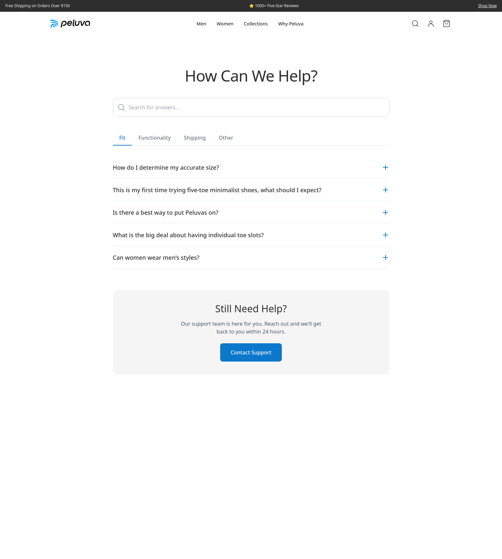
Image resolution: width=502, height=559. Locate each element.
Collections (256, 24)
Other (226, 137)
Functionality (154, 137)
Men (201, 24)
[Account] (431, 23)
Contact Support (251, 352)
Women (225, 24)
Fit (122, 140)
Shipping (194, 137)
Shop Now (487, 5)
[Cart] (446, 23)
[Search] (415, 23)
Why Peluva (291, 24)
